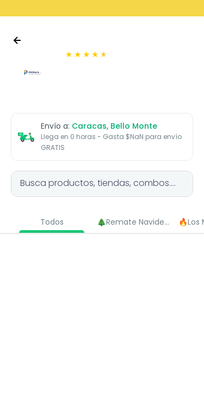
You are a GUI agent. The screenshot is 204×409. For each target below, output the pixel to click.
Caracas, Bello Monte (114, 126)
